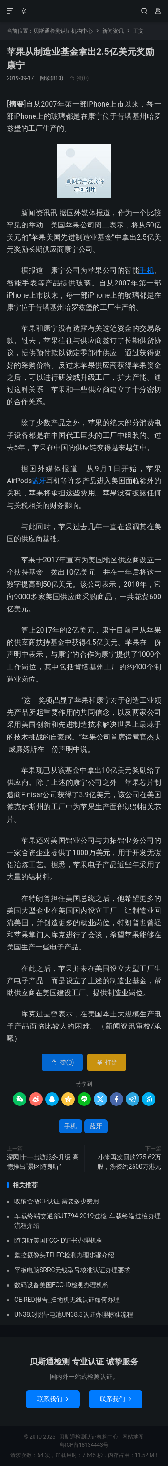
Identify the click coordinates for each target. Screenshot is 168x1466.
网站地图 (133, 1437)
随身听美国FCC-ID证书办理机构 (58, 1240)
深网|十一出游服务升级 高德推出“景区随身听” (43, 1162)
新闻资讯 (113, 31)
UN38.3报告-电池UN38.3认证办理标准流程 (73, 1314)
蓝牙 (39, 481)
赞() (79, 78)
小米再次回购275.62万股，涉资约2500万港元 (129, 1162)
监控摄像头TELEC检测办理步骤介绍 (64, 1255)
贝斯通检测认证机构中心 (84, 11)
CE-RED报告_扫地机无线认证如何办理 (67, 1299)
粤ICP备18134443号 (84, 1445)
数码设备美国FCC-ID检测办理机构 (61, 1284)
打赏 (106, 1062)
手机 (146, 270)
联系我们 (53, 1399)
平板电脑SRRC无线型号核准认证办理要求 (72, 1270)
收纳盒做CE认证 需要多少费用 (56, 1201)
